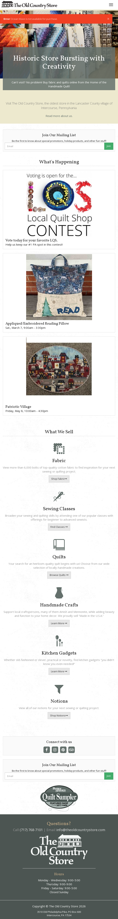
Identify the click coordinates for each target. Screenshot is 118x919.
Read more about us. (59, 116)
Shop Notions (59, 715)
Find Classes (59, 527)
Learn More (59, 623)
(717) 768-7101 (31, 830)
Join (109, 146)
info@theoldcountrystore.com (80, 830)
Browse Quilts (59, 575)
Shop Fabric (59, 478)
